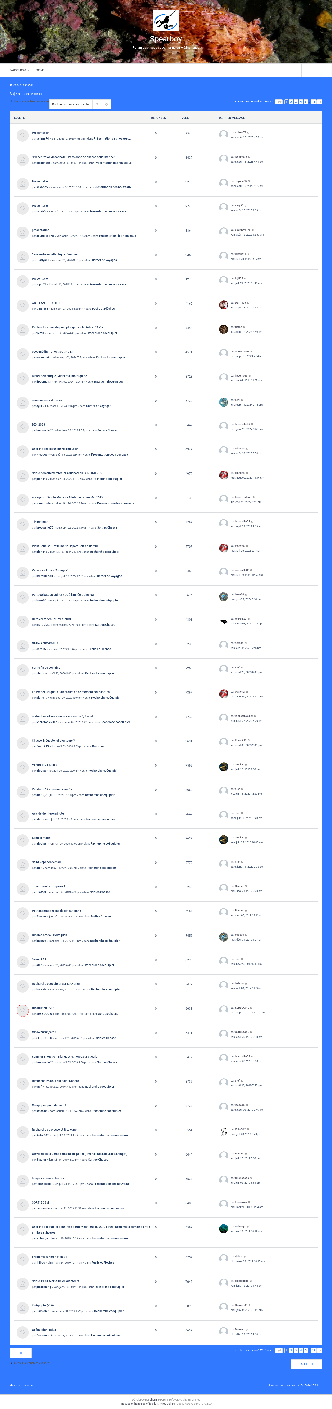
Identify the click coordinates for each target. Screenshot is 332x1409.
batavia (41, 989)
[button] (279, 101)
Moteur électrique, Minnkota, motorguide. (60, 376)
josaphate (43, 162)
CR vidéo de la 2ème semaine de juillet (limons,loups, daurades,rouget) (79, 1154)
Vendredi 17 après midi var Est (52, 789)
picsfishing (43, 1287)
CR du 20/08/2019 (44, 1032)
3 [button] (296, 101)
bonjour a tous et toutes (48, 1178)
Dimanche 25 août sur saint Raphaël (56, 1081)
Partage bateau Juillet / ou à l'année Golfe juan (63, 594)
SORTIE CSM (40, 1202)
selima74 (42, 138)
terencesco (43, 1184)
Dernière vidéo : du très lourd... (52, 619)
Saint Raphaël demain (47, 862)
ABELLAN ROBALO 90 (46, 303)
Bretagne (98, 746)
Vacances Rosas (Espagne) (50, 570)
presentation (40, 230)
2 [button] (291, 101)
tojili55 (41, 284)
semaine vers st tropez (47, 400)
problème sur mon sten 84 (49, 1256)
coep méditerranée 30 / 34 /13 (52, 351)
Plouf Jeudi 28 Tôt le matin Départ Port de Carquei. (66, 546)
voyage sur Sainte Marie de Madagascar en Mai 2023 (67, 497)
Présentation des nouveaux (112, 138)
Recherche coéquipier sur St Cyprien (56, 983)
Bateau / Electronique (109, 381)
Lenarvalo (43, 1208)
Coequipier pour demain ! (49, 1105)
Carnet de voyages (104, 260)
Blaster (41, 892)
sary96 (41, 211)
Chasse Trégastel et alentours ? (53, 740)
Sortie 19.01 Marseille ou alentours (55, 1281)
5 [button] (306, 101)
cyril (39, 406)
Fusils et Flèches (103, 308)
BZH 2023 (38, 424)
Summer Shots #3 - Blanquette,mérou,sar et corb (64, 1056)
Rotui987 (42, 1135)
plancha (41, 479)
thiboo (40, 1262)
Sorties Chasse (107, 430)
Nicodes (41, 454)
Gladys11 (42, 260)
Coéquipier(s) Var (44, 1305)
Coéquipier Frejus (44, 1329)
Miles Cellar (167, 1403)
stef (39, 673)
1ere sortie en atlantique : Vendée (55, 254)
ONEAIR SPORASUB (45, 643)
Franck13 (42, 746)
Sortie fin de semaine (46, 667)
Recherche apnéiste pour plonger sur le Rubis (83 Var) (68, 327)
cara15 (41, 649)
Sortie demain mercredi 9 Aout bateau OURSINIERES (67, 473)
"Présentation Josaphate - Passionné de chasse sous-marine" (73, 157)
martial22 (43, 624)
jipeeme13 (43, 381)
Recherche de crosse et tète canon (55, 1129)
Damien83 (43, 1311)
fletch (40, 333)
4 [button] (301, 101)
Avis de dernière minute (48, 813)
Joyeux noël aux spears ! (48, 886)
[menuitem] (307, 70)
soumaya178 (45, 235)
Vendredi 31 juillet (44, 765)
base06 (41, 600)
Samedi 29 (39, 959)
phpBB (154, 1399)
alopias (41, 770)
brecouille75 (44, 430)
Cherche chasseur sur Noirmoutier (55, 448)
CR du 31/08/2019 (44, 1008)
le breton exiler (46, 722)
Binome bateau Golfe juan (49, 935)
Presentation (41, 132)
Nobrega (42, 1238)
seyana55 (43, 187)
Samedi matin (41, 837)
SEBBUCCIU (44, 1013)
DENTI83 (42, 308)
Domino (41, 1335)
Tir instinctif (40, 521)
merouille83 (44, 576)
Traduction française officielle (138, 1403)
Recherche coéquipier (102, 333)
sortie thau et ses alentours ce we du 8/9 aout (62, 716)
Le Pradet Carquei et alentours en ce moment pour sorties (71, 692)
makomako (43, 357)
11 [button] (313, 101)
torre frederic (45, 503)
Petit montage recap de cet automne (56, 910)
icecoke (41, 1111)
